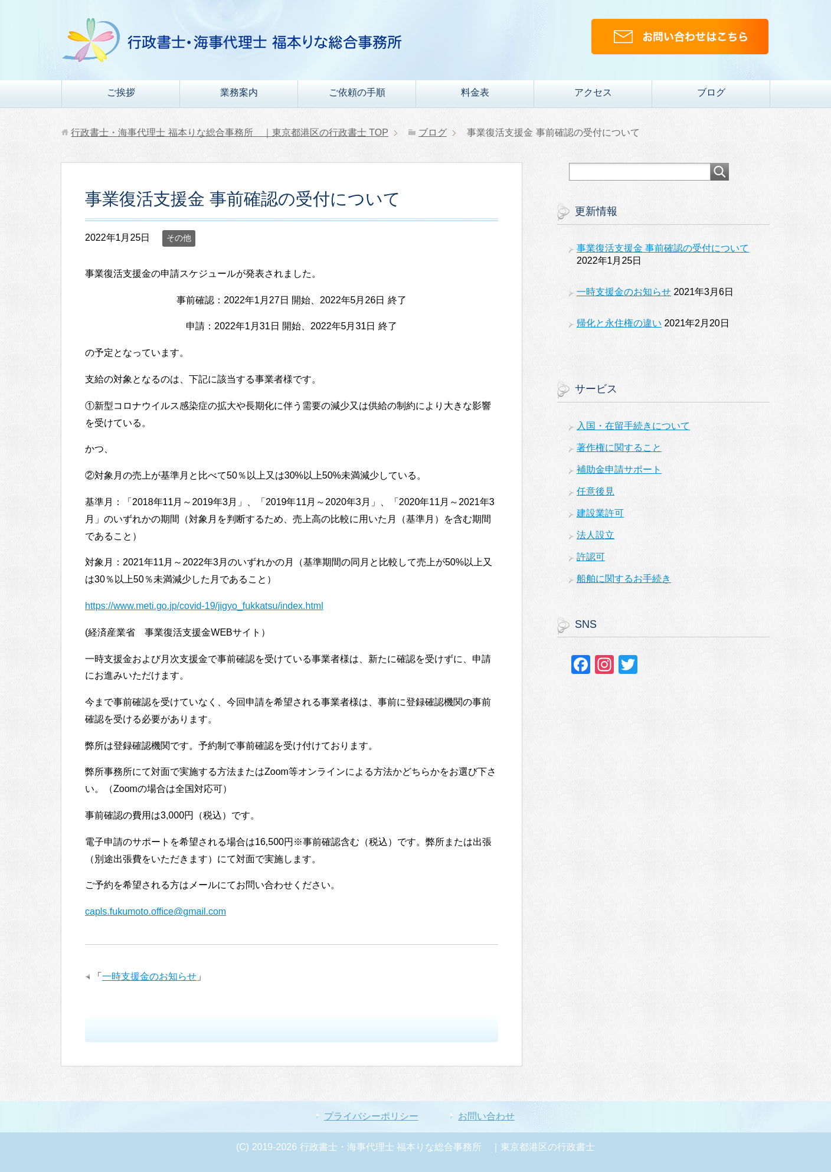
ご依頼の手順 (357, 92)
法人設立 (595, 535)
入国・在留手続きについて (633, 426)
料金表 (475, 92)
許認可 (591, 557)
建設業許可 (600, 513)
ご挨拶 (121, 92)
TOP (229, 132)
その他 (178, 238)
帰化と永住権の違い (619, 323)
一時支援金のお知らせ (149, 976)
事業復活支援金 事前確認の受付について (663, 248)
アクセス (593, 92)
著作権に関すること (619, 448)
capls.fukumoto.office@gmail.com (155, 911)
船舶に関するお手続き (624, 579)
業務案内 (239, 92)
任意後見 (595, 491)
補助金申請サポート (619, 469)
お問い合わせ (486, 1116)
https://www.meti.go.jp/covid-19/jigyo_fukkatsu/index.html (204, 606)
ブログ (711, 92)
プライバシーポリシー (371, 1116)
